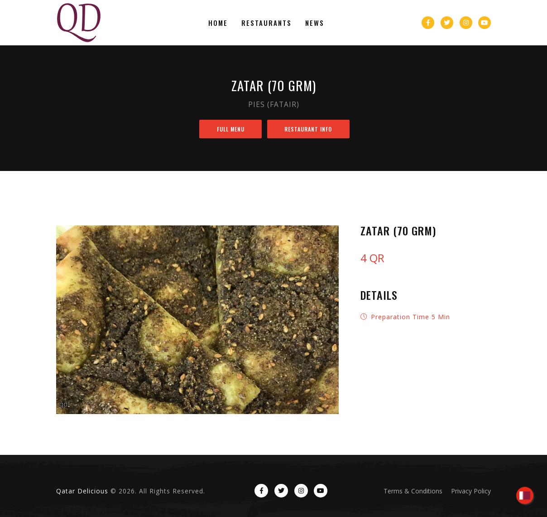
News (314, 23)
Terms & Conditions (413, 491)
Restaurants (266, 23)
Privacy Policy (471, 491)
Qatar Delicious (82, 491)
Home (218, 23)
